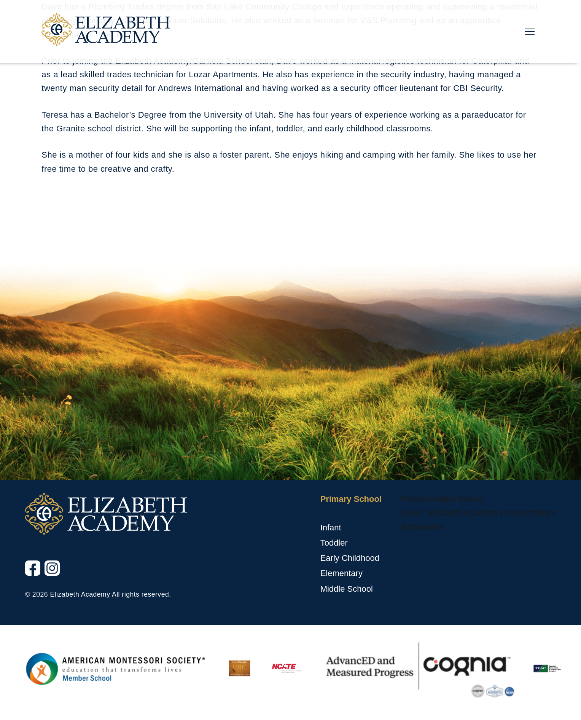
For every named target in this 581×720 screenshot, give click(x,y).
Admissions (422, 527)
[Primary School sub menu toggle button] (322, 513)
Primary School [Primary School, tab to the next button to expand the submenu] (351, 499)
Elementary (341, 573)
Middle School (346, 589)
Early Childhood (349, 558)
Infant (330, 527)
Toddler (334, 543)
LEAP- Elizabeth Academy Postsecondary (478, 512)
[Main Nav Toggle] (530, 31)
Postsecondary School (442, 499)
